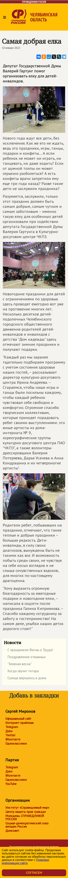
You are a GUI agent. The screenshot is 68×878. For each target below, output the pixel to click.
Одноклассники (16, 743)
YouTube (11, 783)
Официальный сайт (18, 718)
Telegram (11, 727)
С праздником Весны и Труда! (28, 650)
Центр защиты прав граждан (25, 811)
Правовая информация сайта (25, 861)
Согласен (34, 872)
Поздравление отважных (25, 657)
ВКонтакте (12, 739)
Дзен (8, 731)
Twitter (10, 735)
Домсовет (12, 830)
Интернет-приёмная (19, 722)
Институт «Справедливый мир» (27, 807)
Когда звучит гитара (21, 671)
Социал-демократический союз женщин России (26, 825)
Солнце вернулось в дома (25, 678)
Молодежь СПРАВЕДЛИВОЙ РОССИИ (24, 817)
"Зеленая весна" (18, 664)
